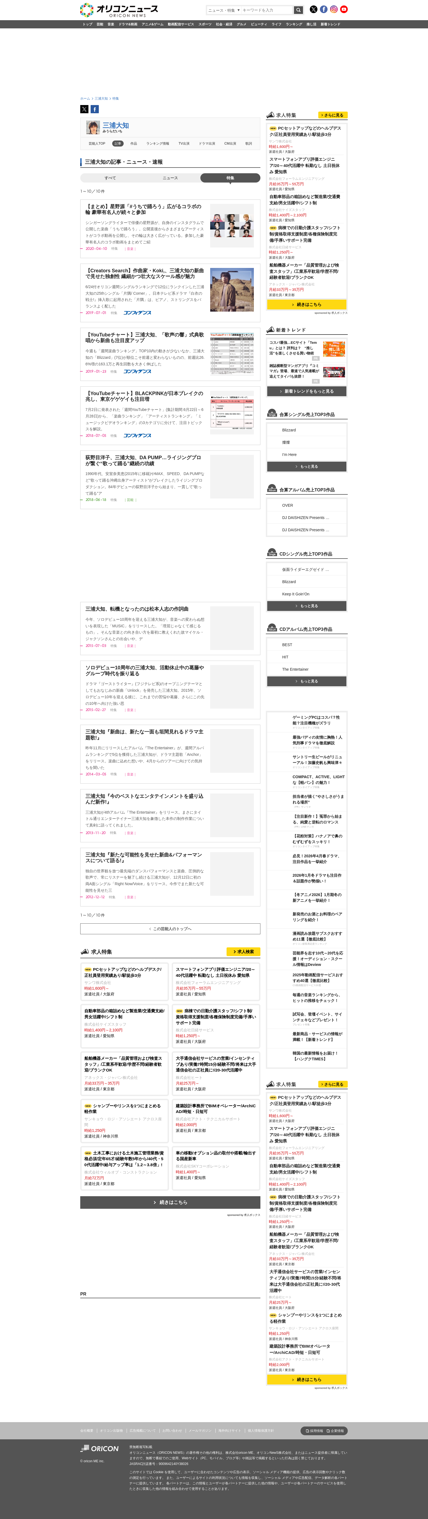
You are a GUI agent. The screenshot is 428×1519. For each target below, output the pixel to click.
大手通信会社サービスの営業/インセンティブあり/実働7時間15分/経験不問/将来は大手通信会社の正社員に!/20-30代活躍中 (305, 1281)
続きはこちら (174, 1202)
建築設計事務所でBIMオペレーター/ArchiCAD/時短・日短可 (299, 1349)
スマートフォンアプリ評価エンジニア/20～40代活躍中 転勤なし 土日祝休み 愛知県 (304, 165)
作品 (133, 143)
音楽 (111, 24)
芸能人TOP (97, 143)
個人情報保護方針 (261, 1431)
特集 (230, 178)
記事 (118, 143)
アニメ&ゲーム (153, 24)
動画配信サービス (181, 24)
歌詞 (248, 143)
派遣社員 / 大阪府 (124, 981)
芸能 (100, 24)
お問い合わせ (172, 1431)
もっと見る (307, 466)
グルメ (241, 24)
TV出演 (184, 143)
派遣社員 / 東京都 (124, 1073)
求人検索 (245, 951)
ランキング (294, 24)
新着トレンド (330, 24)
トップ (87, 24)
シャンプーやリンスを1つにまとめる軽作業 (305, 1318)
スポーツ (205, 24)
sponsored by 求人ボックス (243, 1214)
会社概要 (86, 1431)
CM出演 (230, 143)
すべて (110, 178)
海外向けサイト (229, 1431)
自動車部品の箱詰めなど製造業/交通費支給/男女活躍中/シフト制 (304, 199)
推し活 (311, 24)
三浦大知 (116, 125)
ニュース (170, 178)
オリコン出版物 (111, 1431)
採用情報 (316, 1431)
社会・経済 (224, 24)
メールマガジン (200, 1431)
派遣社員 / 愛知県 (216, 981)
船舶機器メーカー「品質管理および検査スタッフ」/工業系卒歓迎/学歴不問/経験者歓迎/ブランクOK (304, 271)
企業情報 (337, 1431)
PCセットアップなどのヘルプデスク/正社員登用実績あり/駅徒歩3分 (305, 131)
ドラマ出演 (207, 143)
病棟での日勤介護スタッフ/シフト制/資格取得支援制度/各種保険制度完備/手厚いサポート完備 (305, 234)
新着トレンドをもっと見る (307, 391)
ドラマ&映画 (127, 24)
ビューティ (259, 24)
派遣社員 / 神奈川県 (124, 1120)
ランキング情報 (157, 143)
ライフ (276, 24)
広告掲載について (143, 1431)
